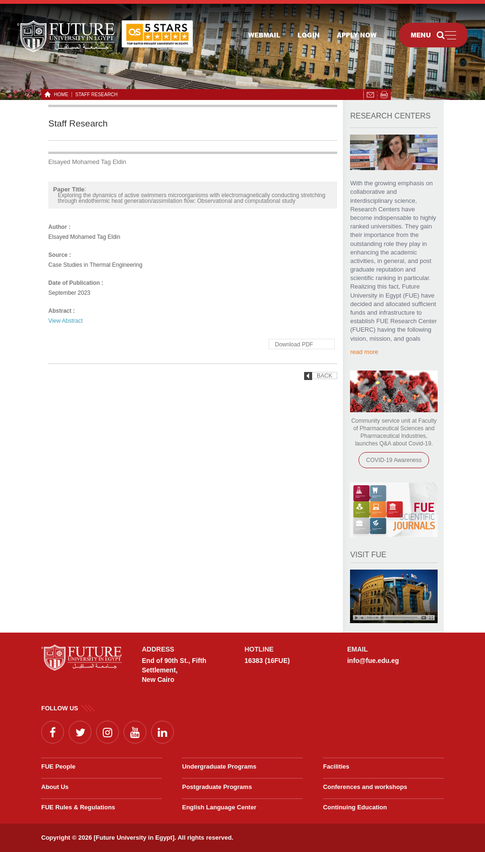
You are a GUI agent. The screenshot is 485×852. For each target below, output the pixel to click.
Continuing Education (355, 807)
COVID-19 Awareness (394, 460)
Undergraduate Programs (219, 766)
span (384, 95)
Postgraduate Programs (216, 786)
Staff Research (96, 94)
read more (364, 351)
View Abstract (65, 320)
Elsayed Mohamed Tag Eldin (87, 161)
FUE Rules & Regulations (78, 807)
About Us (55, 786)
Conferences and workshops (365, 786)
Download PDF (294, 344)
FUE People (58, 766)
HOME (59, 94)
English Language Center (219, 807)
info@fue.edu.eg (373, 660)
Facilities (336, 766)
